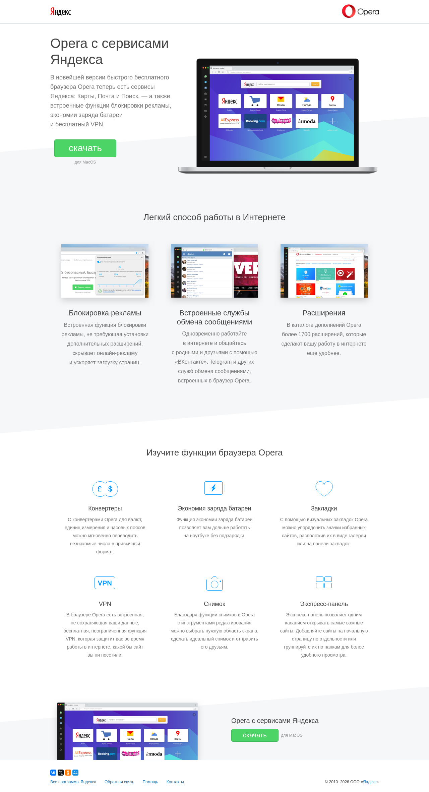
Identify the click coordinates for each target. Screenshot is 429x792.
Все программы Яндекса (73, 782)
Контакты (175, 782)
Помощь (150, 782)
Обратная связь (119, 782)
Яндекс (369, 782)
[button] (85, 148)
